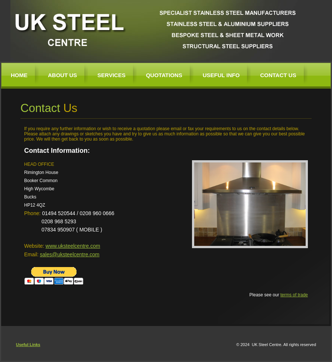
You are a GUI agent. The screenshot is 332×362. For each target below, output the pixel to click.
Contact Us (278, 75)
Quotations (164, 75)
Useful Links (28, 344)
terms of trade (294, 294)
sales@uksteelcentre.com (70, 254)
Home (19, 75)
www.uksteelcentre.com (73, 246)
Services (111, 75)
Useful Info (221, 75)
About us (62, 75)
